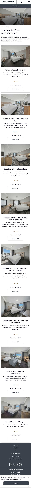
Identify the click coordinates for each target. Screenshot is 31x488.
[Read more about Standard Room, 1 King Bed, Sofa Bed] (15, 104)
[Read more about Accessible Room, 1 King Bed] (15, 407)
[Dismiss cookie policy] (29, 486)
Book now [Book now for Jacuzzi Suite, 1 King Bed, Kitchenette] (15, 392)
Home (2, 27)
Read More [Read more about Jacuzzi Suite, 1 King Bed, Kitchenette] (15, 385)
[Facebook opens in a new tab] (10, 464)
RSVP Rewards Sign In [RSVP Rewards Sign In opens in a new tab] (17, 456)
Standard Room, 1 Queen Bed (15, 70)
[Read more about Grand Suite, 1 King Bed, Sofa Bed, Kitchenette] (15, 306)
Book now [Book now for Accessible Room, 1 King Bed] (15, 439)
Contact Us (15, 448)
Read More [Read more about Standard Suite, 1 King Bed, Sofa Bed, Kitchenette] (15, 231)
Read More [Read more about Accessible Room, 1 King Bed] (15, 431)
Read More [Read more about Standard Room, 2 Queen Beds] (15, 180)
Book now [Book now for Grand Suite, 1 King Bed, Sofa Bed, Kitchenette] (15, 342)
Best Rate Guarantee (15, 453)
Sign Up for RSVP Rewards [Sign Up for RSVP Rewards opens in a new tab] (17, 459)
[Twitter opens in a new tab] (14, 464)
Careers (15, 451)
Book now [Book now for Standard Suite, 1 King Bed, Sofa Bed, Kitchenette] (15, 239)
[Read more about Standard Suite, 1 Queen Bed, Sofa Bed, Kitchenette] (15, 254)
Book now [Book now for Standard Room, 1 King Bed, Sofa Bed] (15, 139)
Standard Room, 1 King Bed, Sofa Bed (15, 120)
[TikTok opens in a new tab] (20, 464)
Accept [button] (16, 483)
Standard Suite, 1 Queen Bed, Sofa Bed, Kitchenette (15, 269)
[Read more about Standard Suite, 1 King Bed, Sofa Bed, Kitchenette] (15, 203)
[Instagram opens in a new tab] (17, 464)
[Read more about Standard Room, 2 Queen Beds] (15, 155)
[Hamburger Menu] (29, 2)
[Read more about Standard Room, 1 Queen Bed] (15, 56)
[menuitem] (15, 445)
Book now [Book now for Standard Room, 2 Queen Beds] (15, 188)
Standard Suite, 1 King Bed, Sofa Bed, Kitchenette (15, 219)
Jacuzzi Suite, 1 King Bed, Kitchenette (15, 372)
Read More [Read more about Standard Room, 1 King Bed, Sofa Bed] (15, 132)
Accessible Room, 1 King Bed (15, 422)
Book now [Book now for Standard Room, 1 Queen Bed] (15, 89)
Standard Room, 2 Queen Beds (15, 169)
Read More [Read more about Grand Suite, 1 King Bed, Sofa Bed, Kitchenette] (15, 334)
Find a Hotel (15, 445)
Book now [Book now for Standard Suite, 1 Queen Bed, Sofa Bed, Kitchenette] (15, 291)
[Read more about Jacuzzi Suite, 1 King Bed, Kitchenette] (15, 357)
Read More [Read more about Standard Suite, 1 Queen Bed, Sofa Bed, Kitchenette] (15, 283)
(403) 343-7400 (17, 474)
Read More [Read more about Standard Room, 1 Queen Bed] (15, 81)
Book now (15, 6)
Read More (21, 479)
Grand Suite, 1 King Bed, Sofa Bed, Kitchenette (15, 322)
